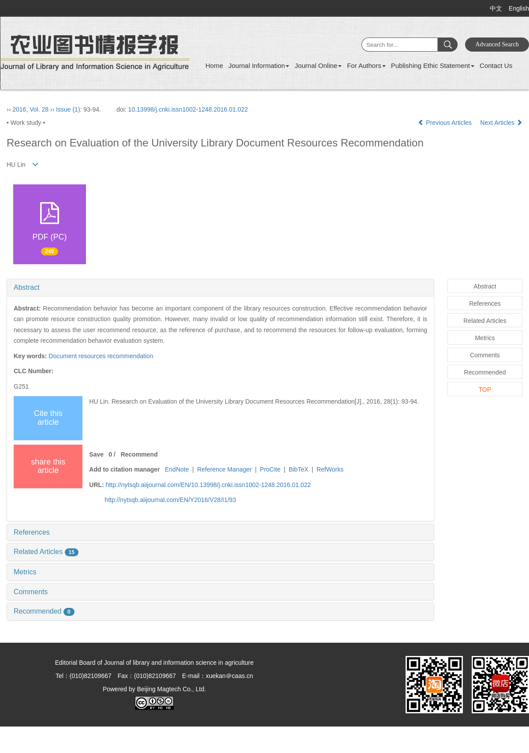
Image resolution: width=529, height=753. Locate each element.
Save (96, 454)
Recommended (44, 611)
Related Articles (46, 551)
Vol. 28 (39, 109)
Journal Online (318, 65)
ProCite (270, 469)
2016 (19, 109)
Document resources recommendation (100, 356)
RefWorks (330, 469)
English (519, 8)
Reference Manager (224, 469)
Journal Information (258, 65)
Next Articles (501, 122)
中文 (496, 8)
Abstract (27, 287)
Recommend (139, 454)
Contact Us (496, 65)
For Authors (366, 65)
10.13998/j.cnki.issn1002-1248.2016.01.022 (188, 109)
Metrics (25, 572)
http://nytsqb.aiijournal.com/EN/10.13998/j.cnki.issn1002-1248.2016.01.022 (208, 484)
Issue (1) (68, 109)
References (32, 532)
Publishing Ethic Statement (432, 65)
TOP (485, 389)
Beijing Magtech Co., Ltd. (171, 689)
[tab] (220, 287)
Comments (31, 592)
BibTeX (298, 469)
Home (214, 65)
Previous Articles (445, 122)
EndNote (177, 469)
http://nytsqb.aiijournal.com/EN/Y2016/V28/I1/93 (170, 499)
